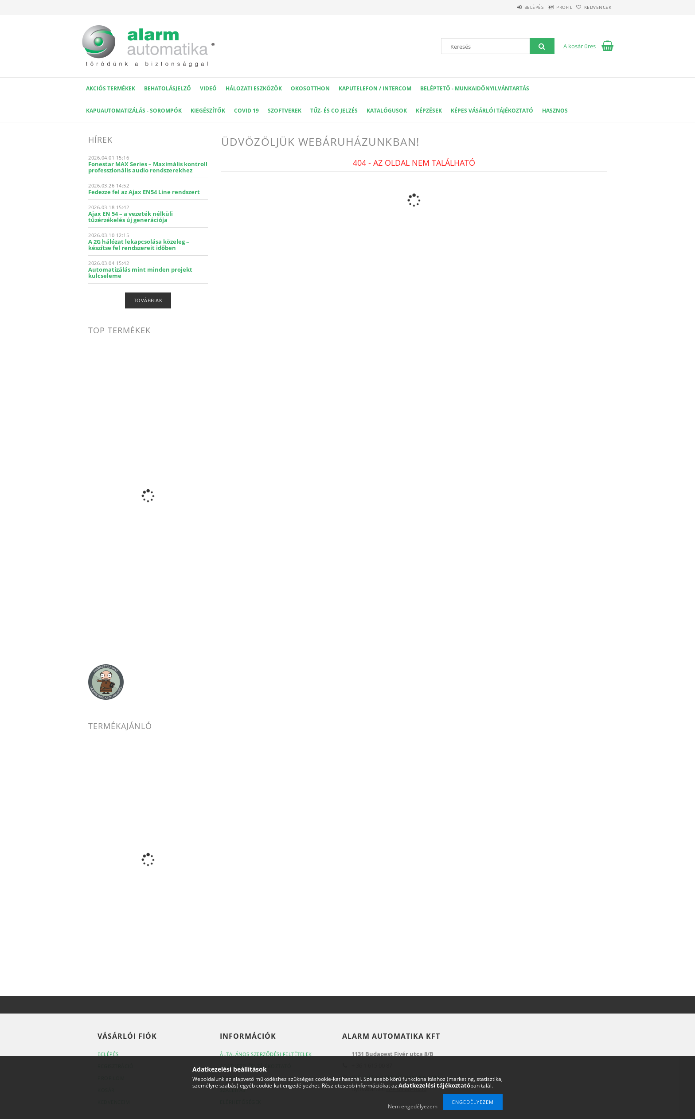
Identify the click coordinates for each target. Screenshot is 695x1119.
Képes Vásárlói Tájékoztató (492, 110)
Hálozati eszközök (254, 88)
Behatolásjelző (167, 88)
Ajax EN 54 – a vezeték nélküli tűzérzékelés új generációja (130, 217)
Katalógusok (387, 110)
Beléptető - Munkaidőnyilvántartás (474, 88)
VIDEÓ (208, 88)
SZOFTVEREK (284, 110)
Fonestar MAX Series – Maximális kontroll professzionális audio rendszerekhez (147, 167)
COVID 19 (246, 110)
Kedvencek (593, 7)
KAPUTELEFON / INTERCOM (375, 88)
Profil (550, 7)
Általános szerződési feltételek (266, 1054)
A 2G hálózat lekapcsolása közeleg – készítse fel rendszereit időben (138, 244)
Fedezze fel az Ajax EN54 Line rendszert (144, 192)
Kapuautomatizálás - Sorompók (134, 110)
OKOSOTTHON (310, 88)
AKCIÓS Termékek (110, 88)
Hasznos (555, 110)
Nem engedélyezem (412, 1106)
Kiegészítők (208, 110)
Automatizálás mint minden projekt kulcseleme (140, 272)
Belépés (511, 7)
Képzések (429, 110)
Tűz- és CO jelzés (334, 110)
